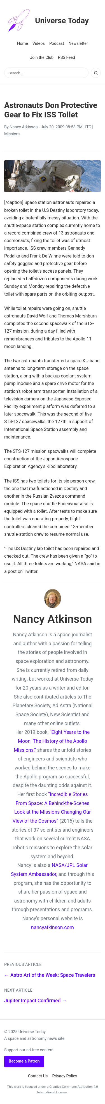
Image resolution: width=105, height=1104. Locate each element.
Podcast (56, 43)
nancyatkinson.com (52, 927)
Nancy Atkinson (24, 127)
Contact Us (38, 1076)
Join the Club (41, 57)
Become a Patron (24, 1061)
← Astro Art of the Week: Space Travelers (49, 975)
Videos (38, 43)
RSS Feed (66, 57)
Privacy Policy (64, 1076)
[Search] (96, 73)
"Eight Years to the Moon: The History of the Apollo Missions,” (52, 741)
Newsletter (78, 43)
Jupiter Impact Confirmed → (35, 1000)
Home (22, 43)
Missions (12, 134)
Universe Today (46, 21)
